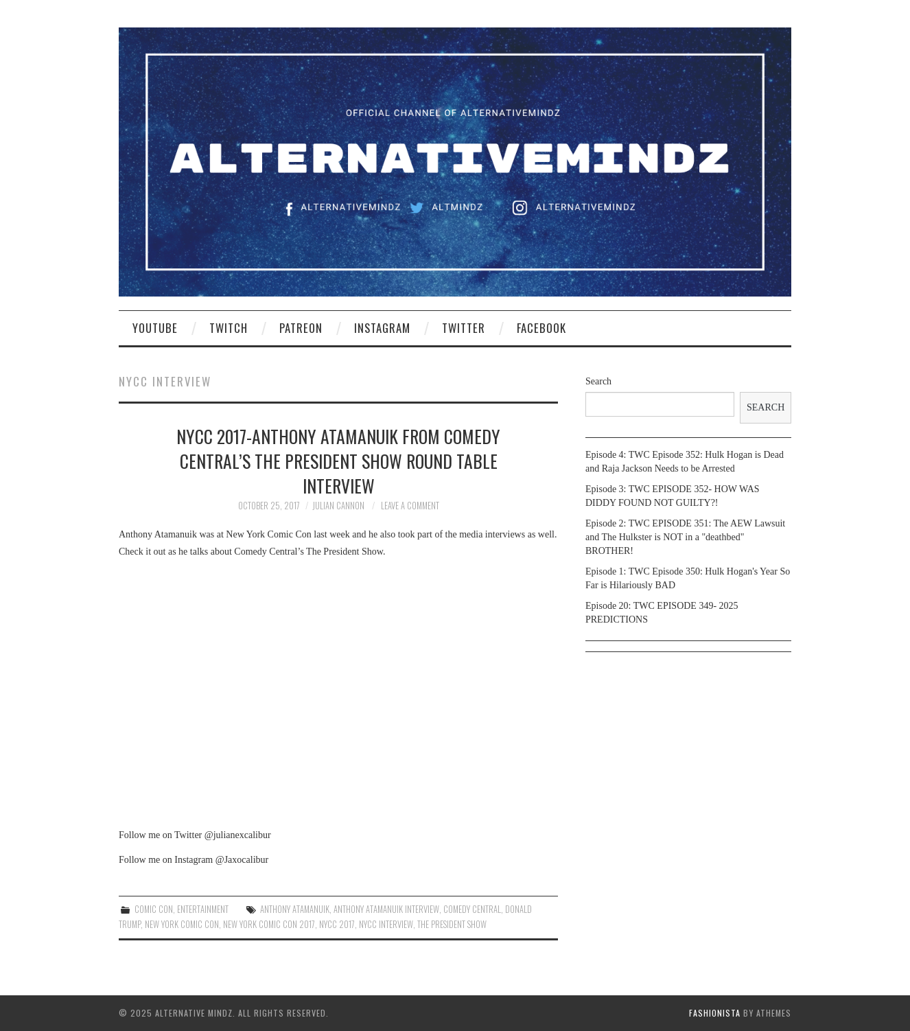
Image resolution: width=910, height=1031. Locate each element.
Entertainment (203, 909)
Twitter (463, 327)
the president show (452, 924)
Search (598, 381)
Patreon (301, 327)
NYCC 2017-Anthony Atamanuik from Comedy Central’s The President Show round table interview (338, 460)
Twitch (228, 327)
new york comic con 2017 (269, 924)
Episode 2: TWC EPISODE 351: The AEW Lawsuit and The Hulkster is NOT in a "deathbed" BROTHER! (685, 537)
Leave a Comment (410, 505)
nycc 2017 (337, 924)
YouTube (155, 327)
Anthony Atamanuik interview (386, 909)
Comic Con (154, 909)
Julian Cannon (338, 505)
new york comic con (182, 924)
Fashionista (714, 1012)
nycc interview (386, 924)
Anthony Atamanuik (294, 909)
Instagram (382, 327)
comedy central (472, 909)
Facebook (541, 327)
